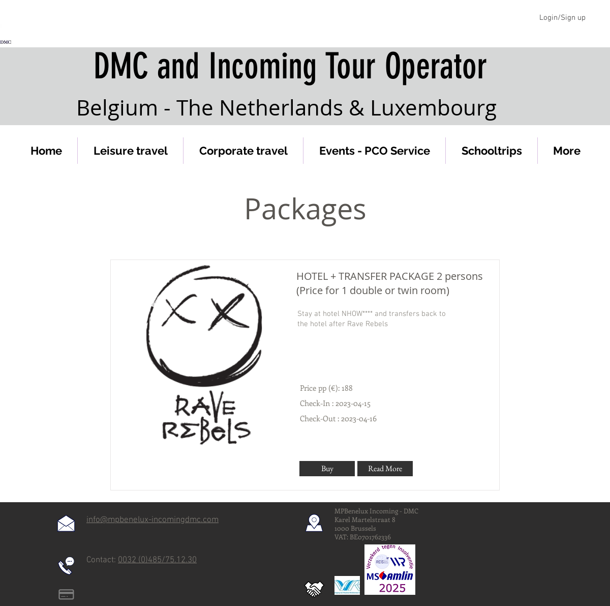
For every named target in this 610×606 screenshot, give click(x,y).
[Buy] (327, 468)
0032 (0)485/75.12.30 (157, 560)
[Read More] (385, 468)
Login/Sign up (562, 17)
